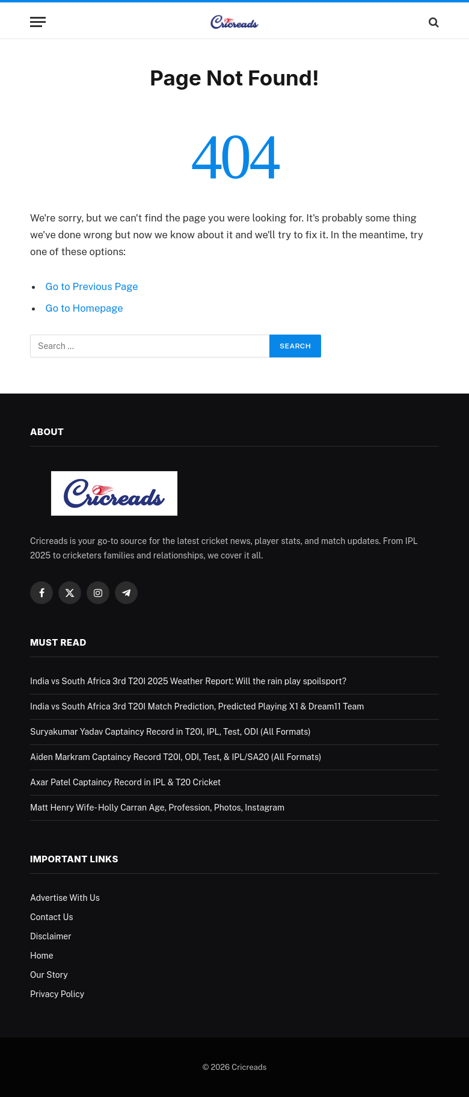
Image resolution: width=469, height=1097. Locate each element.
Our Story (49, 975)
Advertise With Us (65, 898)
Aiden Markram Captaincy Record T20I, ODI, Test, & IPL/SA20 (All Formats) (175, 757)
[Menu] (38, 22)
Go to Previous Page (92, 286)
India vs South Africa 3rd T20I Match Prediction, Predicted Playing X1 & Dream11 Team (197, 706)
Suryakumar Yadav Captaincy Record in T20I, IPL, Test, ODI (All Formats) (170, 732)
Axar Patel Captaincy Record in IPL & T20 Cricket (125, 782)
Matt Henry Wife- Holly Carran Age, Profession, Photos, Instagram (157, 807)
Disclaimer (51, 936)
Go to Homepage (84, 308)
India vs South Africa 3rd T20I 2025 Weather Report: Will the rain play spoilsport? (188, 681)
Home (42, 955)
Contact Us (51, 917)
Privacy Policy (57, 994)
